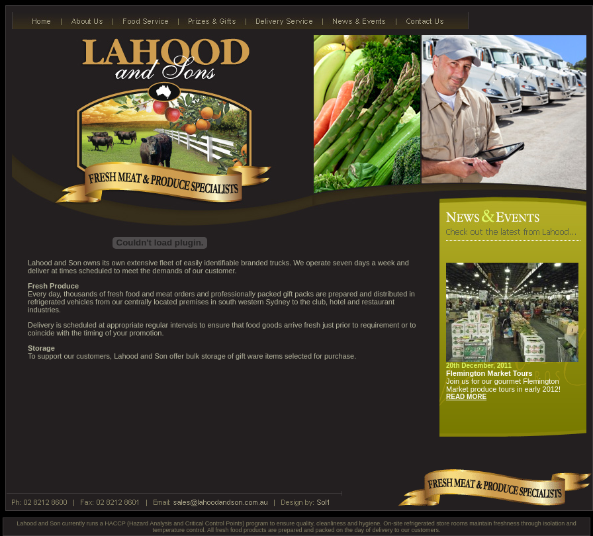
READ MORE (466, 396)
